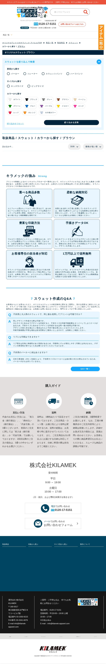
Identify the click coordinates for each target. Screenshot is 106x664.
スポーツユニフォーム (10, 581)
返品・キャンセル (86, 563)
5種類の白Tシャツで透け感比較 (39, 552)
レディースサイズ (21, 35)
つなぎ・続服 (7, 557)
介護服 (4, 578)
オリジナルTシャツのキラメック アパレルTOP (22, 43)
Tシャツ (5, 550)
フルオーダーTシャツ (36, 550)
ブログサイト (59, 35)
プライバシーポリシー (41, 636)
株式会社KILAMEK (48, 20)
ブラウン (21, 46)
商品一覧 (50, 43)
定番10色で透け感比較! (36, 557)
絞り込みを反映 (71, 122)
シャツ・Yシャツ (8, 575)
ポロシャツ (6, 552)
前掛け (4, 570)
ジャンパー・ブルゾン (10, 568)
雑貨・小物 (6, 583)
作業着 (4, 555)
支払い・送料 (85, 560)
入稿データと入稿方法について (91, 555)
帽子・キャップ (8, 560)
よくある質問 (85, 557)
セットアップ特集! (35, 560)
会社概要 (12, 636)
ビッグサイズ (35, 35)
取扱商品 (61, 43)
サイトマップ (92, 636)
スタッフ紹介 (24, 636)
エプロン (5, 563)
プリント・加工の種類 (88, 550)
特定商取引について (76, 636)
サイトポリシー (59, 636)
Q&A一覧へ (86, 369)
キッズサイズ (47, 35)
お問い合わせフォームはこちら (72, 24)
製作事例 (83, 552)
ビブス (4, 573)
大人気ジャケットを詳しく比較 (39, 555)
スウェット (73, 43)
